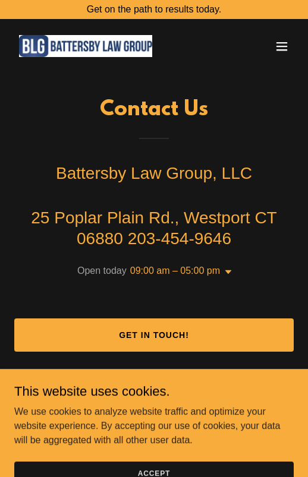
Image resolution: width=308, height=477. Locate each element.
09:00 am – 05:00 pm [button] (175, 271)
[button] (282, 46)
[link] (85, 46)
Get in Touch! (154, 335)
